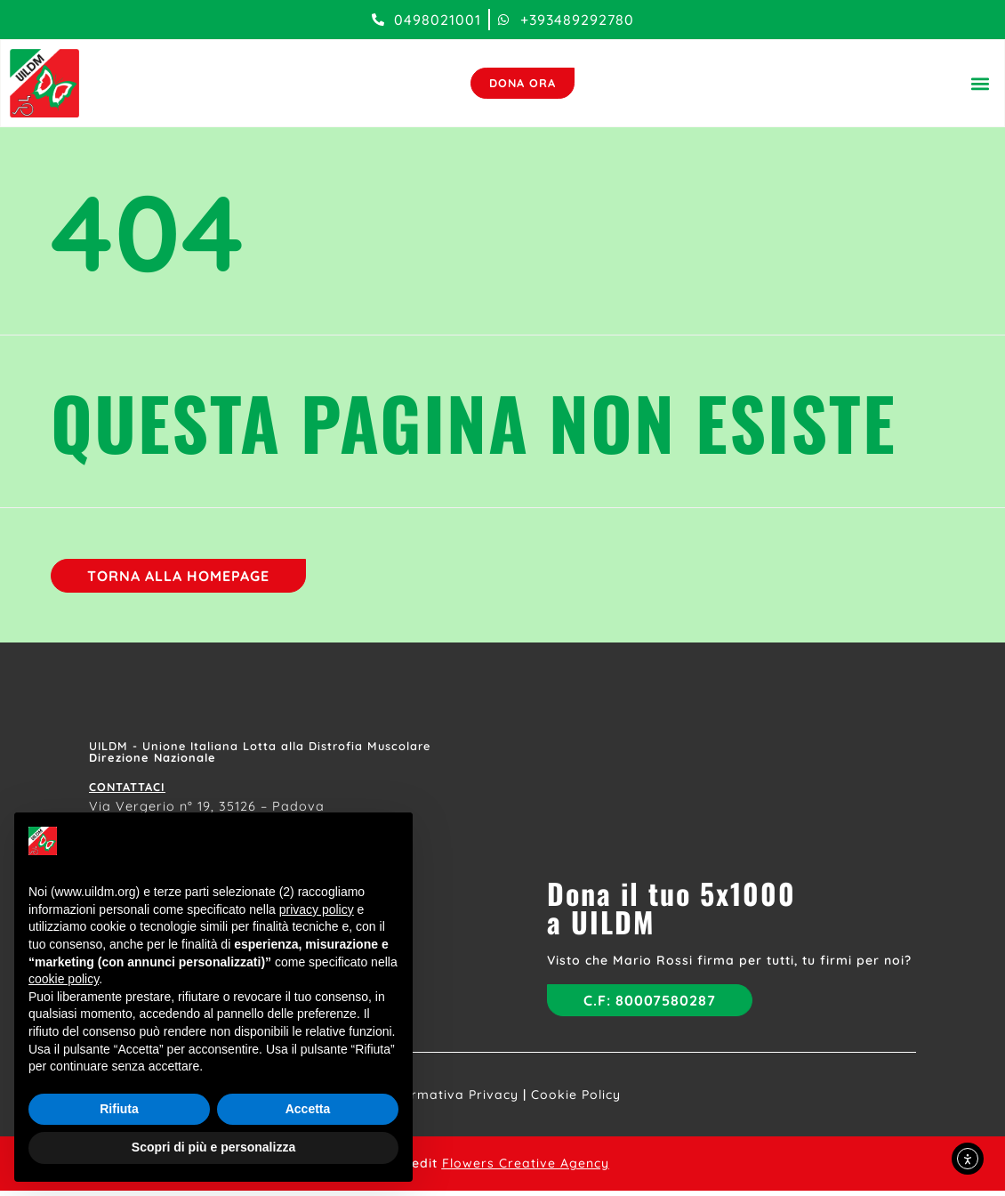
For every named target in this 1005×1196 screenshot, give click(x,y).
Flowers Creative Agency (525, 1168)
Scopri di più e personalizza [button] (213, 1147)
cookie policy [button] (63, 979)
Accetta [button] (308, 1109)
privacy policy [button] (316, 909)
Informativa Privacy (451, 1100)
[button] (978, 85)
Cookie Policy (576, 1100)
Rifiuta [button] (119, 1109)
